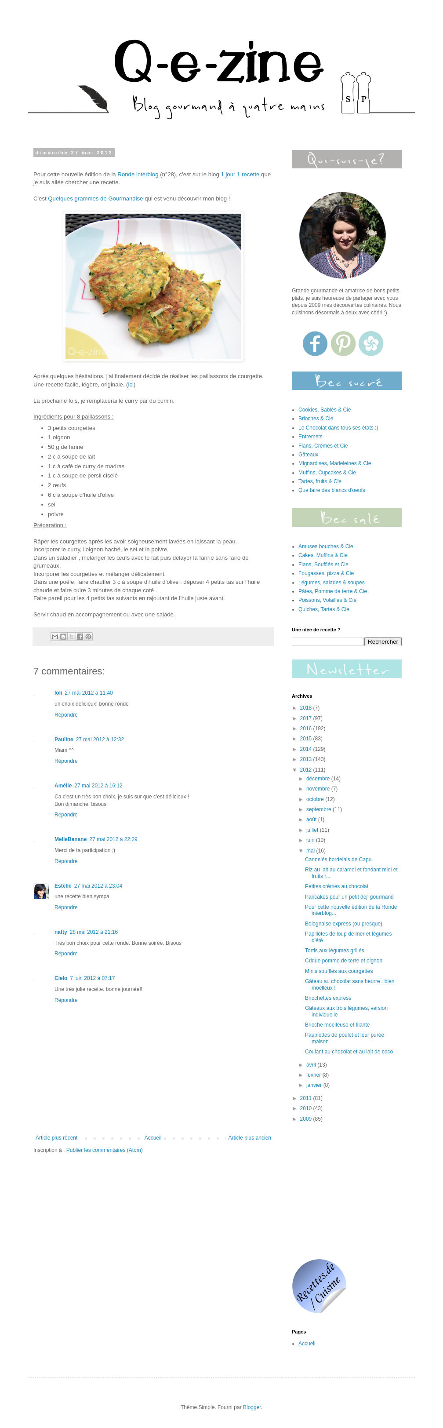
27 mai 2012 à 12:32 (100, 739)
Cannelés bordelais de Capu (338, 859)
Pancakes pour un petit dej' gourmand (349, 897)
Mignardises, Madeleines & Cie (334, 463)
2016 (306, 728)
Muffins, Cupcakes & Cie (327, 473)
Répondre (66, 715)
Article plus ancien (250, 1138)
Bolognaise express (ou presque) (343, 924)
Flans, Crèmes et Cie (323, 446)
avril (311, 1065)
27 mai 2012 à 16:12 (98, 786)
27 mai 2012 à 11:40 (89, 693)
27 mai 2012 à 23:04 (98, 886)
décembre (318, 779)
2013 (306, 759)
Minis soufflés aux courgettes (339, 971)
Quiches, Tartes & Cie (323, 609)
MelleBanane (70, 839)
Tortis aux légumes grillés (334, 950)
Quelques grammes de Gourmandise (95, 198)
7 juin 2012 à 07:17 (92, 978)
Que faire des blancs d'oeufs (331, 490)
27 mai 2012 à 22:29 (113, 839)
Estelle (63, 886)
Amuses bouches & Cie (325, 546)
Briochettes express (328, 998)
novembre (318, 789)
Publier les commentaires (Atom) (104, 1150)
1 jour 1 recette (240, 174)
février (314, 1075)
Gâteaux (308, 455)
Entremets (310, 437)
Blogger (252, 1407)
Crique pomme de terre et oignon (343, 961)
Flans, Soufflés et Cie (323, 564)
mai (311, 851)
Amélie (63, 786)
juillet (313, 830)
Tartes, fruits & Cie (319, 481)
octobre (315, 799)
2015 (306, 739)
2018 (306, 708)
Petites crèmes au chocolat (336, 886)
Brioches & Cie (315, 418)
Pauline (63, 739)
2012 (306, 770)
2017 (306, 718)
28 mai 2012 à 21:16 (94, 932)
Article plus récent (56, 1138)
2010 (306, 1108)
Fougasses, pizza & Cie (326, 573)
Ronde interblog (137, 174)
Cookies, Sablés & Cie (324, 410)
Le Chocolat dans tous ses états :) (338, 428)
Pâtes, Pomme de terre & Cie (332, 591)
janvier (314, 1085)
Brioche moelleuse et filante (337, 1025)
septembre (319, 809)
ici (131, 384)
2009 (306, 1119)
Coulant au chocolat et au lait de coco (349, 1052)
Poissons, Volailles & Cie (327, 600)
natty (60, 932)
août (312, 819)
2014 (306, 749)
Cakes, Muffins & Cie (323, 555)
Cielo (60, 978)
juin (311, 840)
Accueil (153, 1138)
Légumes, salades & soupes (331, 582)
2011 (306, 1098)
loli (58, 693)
